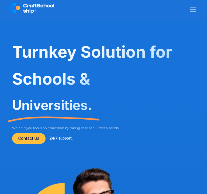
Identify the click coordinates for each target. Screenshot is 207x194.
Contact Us (29, 138)
